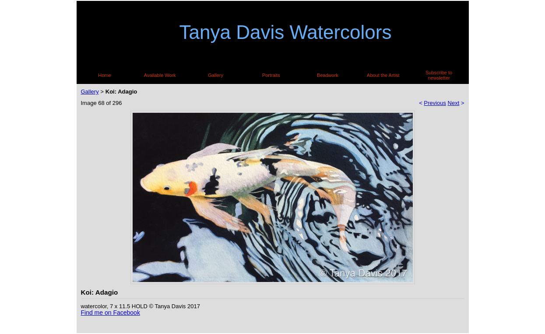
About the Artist (383, 75)
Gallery (215, 75)
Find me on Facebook (110, 312)
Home (104, 75)
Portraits (271, 75)
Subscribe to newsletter (438, 75)
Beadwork (327, 75)
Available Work (160, 75)
